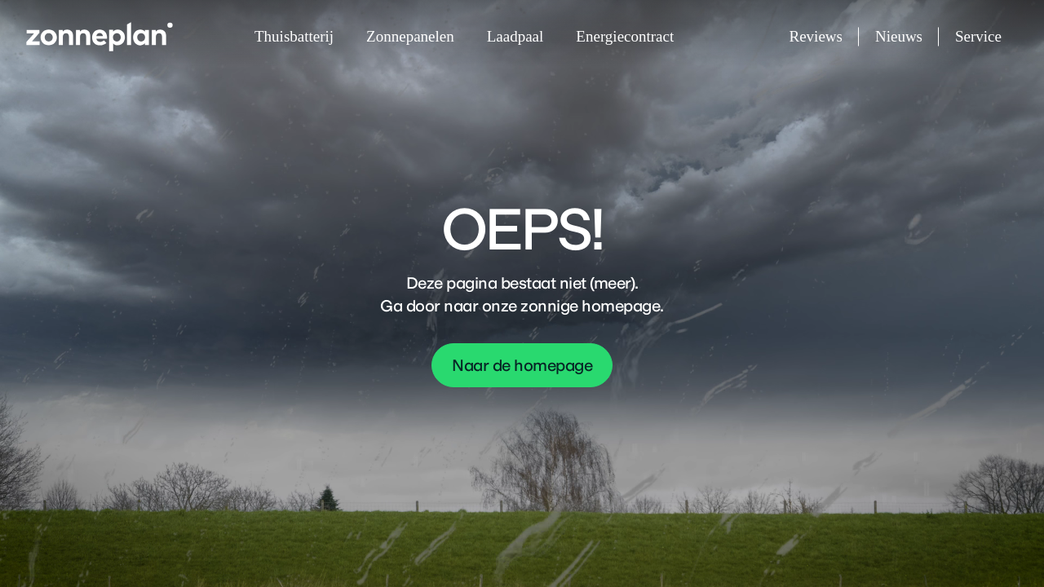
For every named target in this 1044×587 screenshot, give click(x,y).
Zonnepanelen (410, 36)
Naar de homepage (522, 365)
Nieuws (907, 37)
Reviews (824, 37)
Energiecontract (625, 36)
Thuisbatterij (294, 36)
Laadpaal (515, 36)
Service (978, 36)
